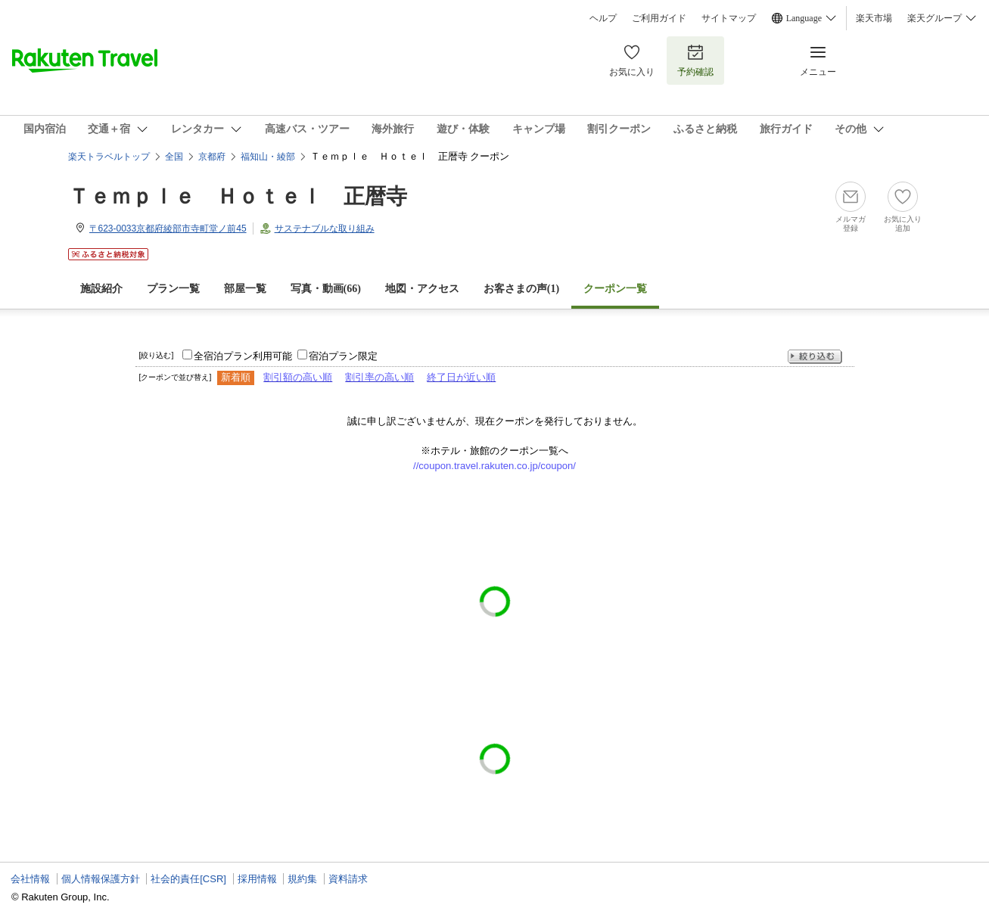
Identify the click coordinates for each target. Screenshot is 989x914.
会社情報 (30, 878)
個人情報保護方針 (100, 878)
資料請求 (348, 878)
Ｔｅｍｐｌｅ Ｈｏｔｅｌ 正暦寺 (237, 196)
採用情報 (257, 878)
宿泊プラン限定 (343, 356)
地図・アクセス (422, 288)
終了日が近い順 (461, 377)
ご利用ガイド (659, 18)
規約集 (302, 878)
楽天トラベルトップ (109, 156)
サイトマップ (728, 18)
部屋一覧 (245, 288)
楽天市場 (874, 18)
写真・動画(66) (326, 288)
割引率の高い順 (379, 377)
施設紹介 (101, 288)
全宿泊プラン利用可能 (243, 356)
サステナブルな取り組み (325, 228)
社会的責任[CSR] (188, 878)
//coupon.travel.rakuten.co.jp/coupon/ (494, 465)
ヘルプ (603, 18)
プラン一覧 (173, 288)
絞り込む (815, 357)
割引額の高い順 (297, 377)
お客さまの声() (521, 288)
